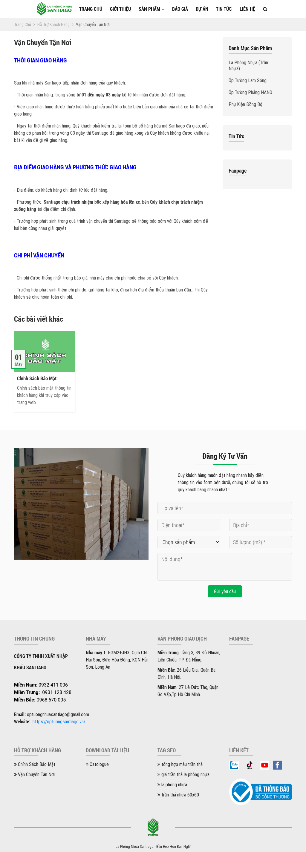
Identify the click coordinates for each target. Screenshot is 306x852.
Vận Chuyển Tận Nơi (34, 774)
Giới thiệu (120, 9)
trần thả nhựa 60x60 (178, 795)
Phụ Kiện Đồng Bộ (245, 104)
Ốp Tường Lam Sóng (248, 80)
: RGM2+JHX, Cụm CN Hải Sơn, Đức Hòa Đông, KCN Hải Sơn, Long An (117, 660)
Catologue (97, 764)
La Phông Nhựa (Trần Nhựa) (248, 65)
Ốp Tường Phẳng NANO (250, 92)
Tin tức (224, 9)
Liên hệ (247, 9)
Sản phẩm (151, 9)
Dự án (202, 9)
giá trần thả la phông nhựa (183, 774)
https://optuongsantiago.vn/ (59, 721)
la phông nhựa (172, 784)
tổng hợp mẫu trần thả (180, 764)
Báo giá (180, 9)
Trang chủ (90, 9)
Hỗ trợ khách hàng (55, 24)
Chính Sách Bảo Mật (34, 764)
